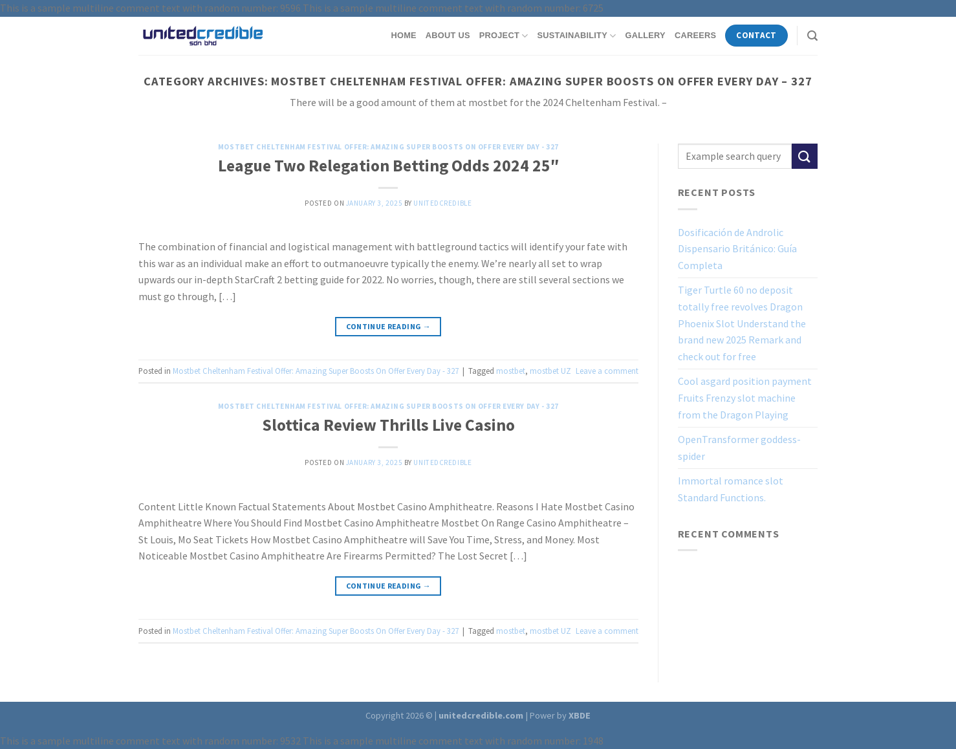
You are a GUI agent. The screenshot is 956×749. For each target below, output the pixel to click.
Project (503, 36)
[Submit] (805, 156)
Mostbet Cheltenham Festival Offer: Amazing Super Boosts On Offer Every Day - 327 (388, 146)
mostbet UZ (550, 370)
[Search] (812, 36)
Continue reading (388, 326)
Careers (695, 35)
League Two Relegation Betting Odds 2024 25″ (388, 165)
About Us (448, 35)
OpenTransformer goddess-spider (739, 447)
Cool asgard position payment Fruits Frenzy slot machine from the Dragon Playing (745, 397)
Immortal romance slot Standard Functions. (730, 489)
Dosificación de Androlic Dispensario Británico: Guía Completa (737, 249)
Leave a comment (607, 370)
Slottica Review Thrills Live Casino (388, 425)
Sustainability (576, 36)
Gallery (645, 35)
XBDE (580, 715)
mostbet (510, 370)
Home (403, 35)
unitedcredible (442, 203)
